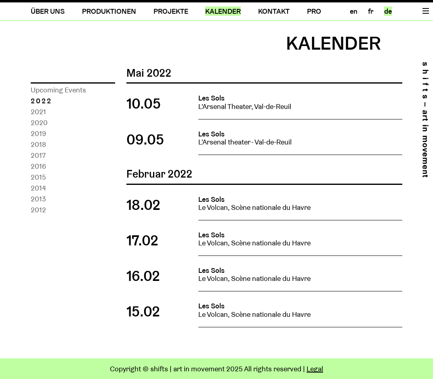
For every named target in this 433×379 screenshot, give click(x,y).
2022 (41, 100)
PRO (314, 11)
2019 (38, 133)
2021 (38, 111)
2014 (38, 188)
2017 (38, 155)
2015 (38, 177)
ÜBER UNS (48, 11)
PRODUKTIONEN (109, 11)
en (353, 11)
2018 (38, 144)
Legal (315, 368)
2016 (38, 166)
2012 (38, 209)
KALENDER (223, 11)
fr (371, 11)
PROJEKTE (170, 11)
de (388, 11)
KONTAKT (274, 11)
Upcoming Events (58, 89)
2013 (38, 198)
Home (425, 119)
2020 (39, 122)
